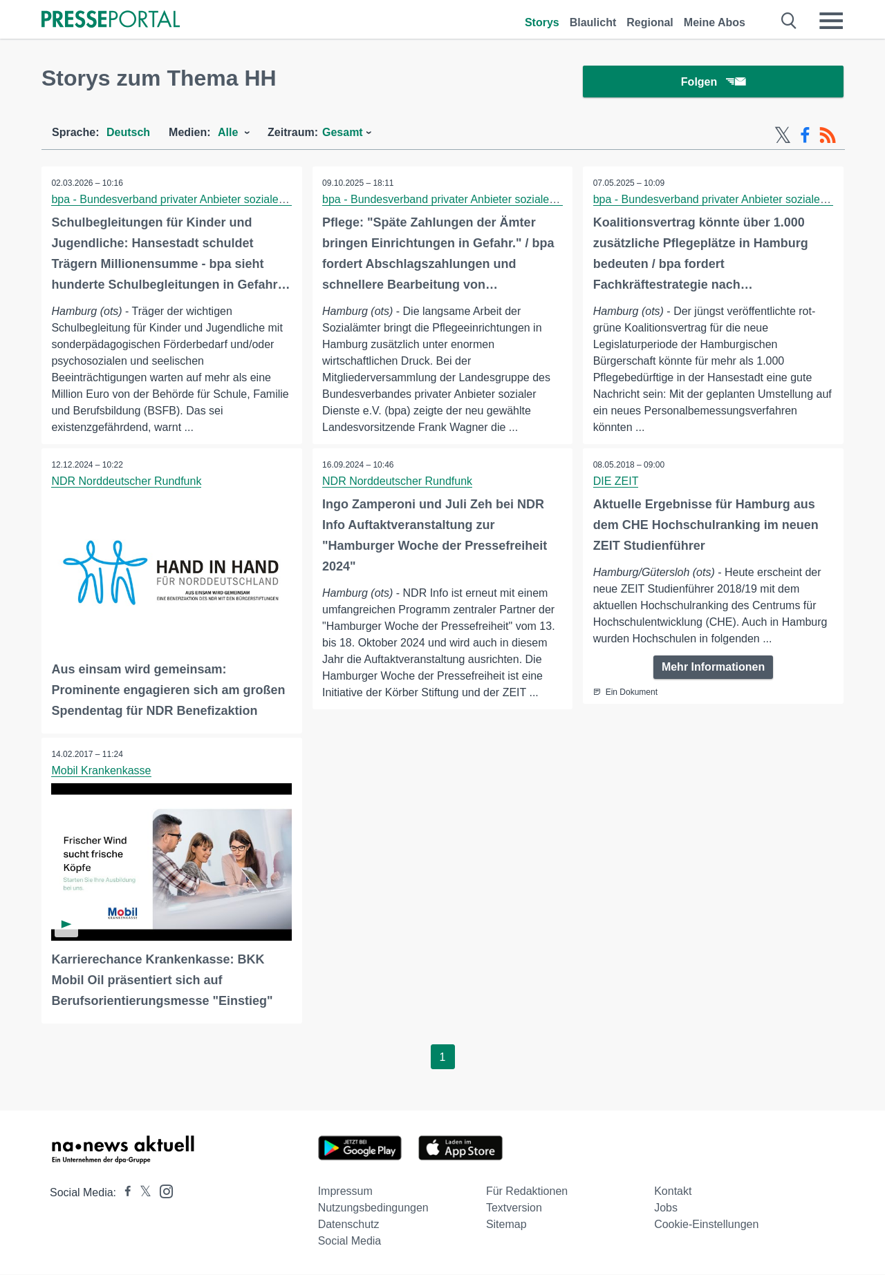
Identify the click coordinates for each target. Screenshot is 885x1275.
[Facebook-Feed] (805, 136)
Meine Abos (714, 22)
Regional (649, 22)
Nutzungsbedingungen (373, 1208)
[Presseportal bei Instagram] (162, 1191)
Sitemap (506, 1225)
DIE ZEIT (616, 482)
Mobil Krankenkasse (101, 772)
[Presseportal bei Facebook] (123, 1193)
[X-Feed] (783, 136)
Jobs (666, 1208)
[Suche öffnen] (789, 20)
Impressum (345, 1192)
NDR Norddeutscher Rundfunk (127, 482)
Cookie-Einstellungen (706, 1225)
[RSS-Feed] (828, 136)
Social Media (350, 1241)
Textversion (514, 1208)
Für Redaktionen (527, 1192)
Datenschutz (349, 1225)
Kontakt (672, 1192)
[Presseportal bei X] (141, 1193)
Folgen (713, 82)
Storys (542, 22)
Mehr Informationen (713, 668)
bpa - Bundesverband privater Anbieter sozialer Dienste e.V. (198, 201)
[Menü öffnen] (831, 20)
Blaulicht (593, 22)
